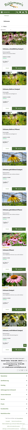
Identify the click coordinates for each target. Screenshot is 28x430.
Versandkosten (20, 418)
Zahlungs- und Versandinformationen (11, 428)
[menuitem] (5, 12)
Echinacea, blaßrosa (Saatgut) (11, 89)
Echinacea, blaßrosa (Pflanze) (11, 129)
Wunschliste (20, 13)
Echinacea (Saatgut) (8, 290)
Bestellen (19, 68)
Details (7, 68)
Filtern (4, 26)
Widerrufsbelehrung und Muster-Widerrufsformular (13, 423)
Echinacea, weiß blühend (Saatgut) (13, 330)
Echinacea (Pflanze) (8, 250)
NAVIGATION (5, 12)
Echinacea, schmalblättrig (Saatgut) (13, 49)
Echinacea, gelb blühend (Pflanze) (12, 210)
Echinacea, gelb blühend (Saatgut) (12, 169)
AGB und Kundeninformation (13, 426)
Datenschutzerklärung (16, 421)
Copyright (8, 421)
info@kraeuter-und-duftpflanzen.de (15, 367)
